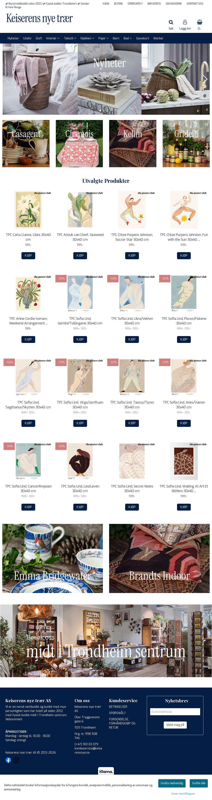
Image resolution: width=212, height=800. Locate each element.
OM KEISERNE (174, 3)
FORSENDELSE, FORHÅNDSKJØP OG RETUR (122, 723)
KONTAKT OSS (195, 3)
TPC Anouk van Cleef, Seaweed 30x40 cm (80, 237)
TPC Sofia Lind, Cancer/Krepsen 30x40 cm (28, 488)
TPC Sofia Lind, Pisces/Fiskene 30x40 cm (183, 321)
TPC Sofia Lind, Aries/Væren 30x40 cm (184, 404)
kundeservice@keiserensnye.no (88, 750)
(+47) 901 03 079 (86, 744)
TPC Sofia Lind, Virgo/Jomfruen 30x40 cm (80, 404)
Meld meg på (175, 725)
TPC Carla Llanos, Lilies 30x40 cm (28, 237)
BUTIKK (118, 3)
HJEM (106, 3)
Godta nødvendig (172, 783)
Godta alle (198, 783)
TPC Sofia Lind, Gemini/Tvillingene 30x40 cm (80, 321)
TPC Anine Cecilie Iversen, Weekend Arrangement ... (28, 321)
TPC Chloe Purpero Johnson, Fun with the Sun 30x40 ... (184, 237)
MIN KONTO (154, 3)
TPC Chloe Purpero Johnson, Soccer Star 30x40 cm (132, 237)
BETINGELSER (118, 707)
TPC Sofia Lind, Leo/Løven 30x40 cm (80, 488)
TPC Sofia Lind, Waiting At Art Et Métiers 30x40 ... (184, 488)
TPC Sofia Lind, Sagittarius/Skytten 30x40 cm (28, 404)
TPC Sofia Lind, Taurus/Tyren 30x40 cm (132, 404)
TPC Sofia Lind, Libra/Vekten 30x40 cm (132, 321)
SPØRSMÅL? (135, 3)
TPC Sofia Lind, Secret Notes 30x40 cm (132, 488)
